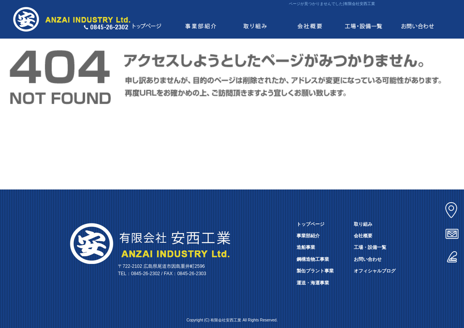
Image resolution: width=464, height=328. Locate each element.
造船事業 (306, 247)
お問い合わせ (418, 19)
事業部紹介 (201, 19)
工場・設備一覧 (363, 19)
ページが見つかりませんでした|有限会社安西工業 (332, 4)
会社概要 (309, 19)
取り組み (255, 19)
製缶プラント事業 (315, 271)
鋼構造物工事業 (313, 259)
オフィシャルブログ (375, 271)
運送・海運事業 (313, 283)
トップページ (147, 19)
